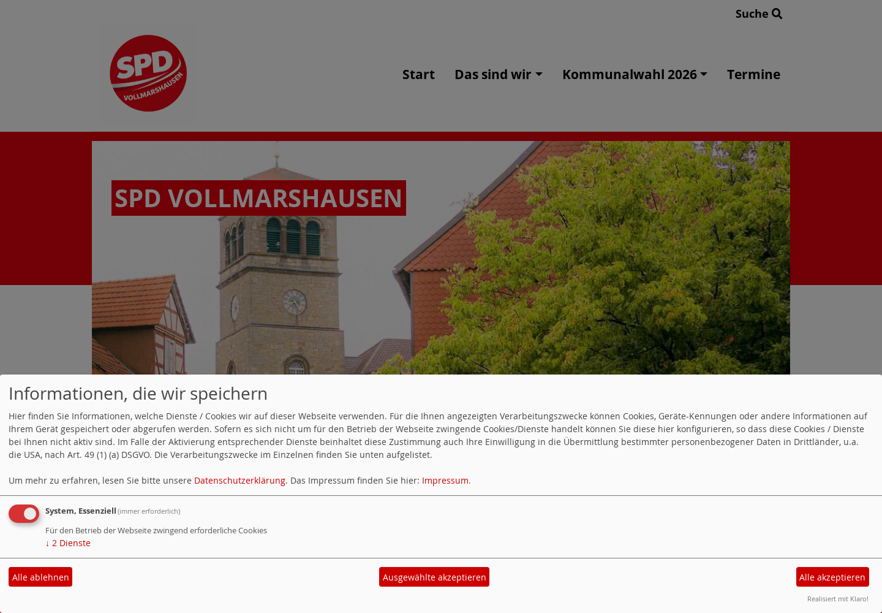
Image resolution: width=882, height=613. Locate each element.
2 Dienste (68, 543)
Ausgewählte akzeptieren (434, 577)
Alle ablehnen (40, 577)
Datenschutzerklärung (239, 480)
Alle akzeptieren (832, 577)
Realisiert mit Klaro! (838, 598)
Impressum (445, 480)
